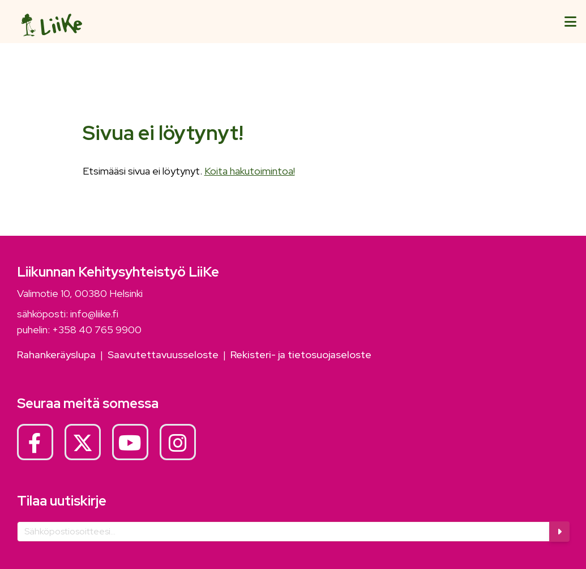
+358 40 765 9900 (97, 329)
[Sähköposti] (283, 531)
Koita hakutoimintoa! (249, 170)
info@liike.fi (94, 313)
